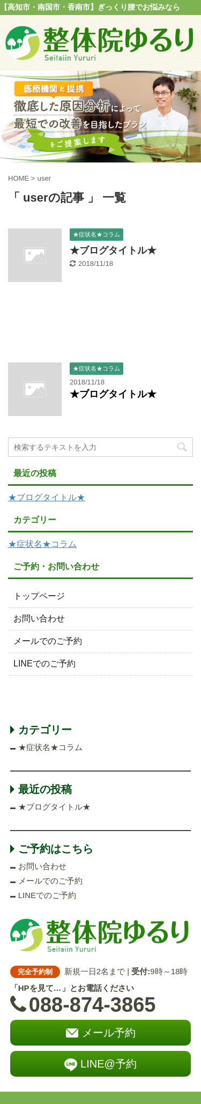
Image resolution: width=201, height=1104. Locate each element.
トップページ (39, 596)
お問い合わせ (39, 618)
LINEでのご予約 (44, 663)
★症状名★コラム (42, 544)
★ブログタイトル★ (113, 250)
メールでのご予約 (47, 641)
